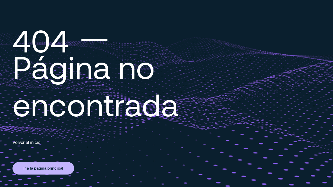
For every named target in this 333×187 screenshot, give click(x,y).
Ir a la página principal (43, 168)
